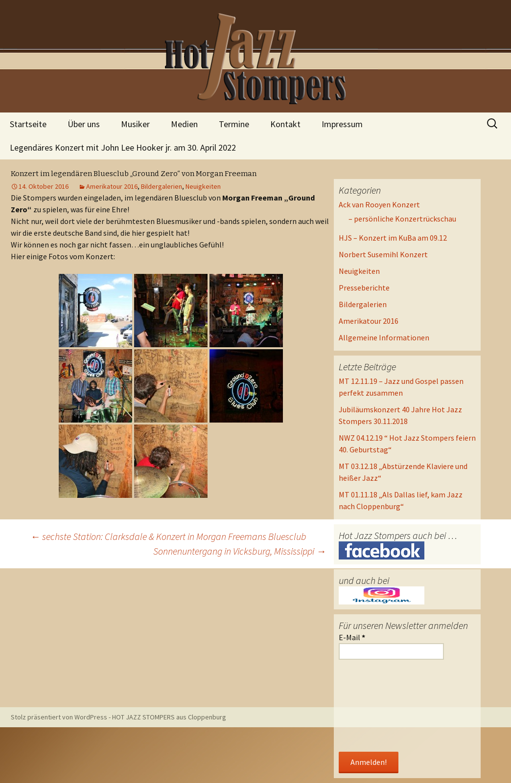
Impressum (342, 124)
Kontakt (285, 124)
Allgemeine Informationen (384, 337)
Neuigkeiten (203, 186)
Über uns (84, 124)
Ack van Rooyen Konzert (379, 204)
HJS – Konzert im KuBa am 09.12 (393, 238)
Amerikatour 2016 (112, 186)
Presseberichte (364, 287)
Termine (234, 124)
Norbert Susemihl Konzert (383, 254)
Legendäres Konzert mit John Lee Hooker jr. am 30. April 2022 (123, 147)
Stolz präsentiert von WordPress (59, 717)
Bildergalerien (161, 186)
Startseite (28, 124)
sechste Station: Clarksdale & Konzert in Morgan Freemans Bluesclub (168, 536)
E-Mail (352, 637)
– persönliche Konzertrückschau (402, 219)
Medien (184, 124)
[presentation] (379, 706)
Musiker (135, 124)
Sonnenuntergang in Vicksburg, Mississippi (239, 551)
